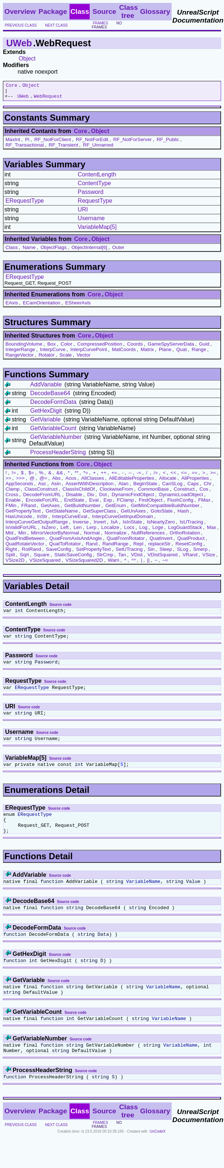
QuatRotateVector (24, 547)
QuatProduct (191, 541)
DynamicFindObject (133, 498)
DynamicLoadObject (181, 498)
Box (51, 347)
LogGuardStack (185, 530)
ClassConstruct (41, 492)
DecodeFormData (53, 405)
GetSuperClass (99, 514)
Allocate (167, 481)
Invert (100, 525)
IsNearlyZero (161, 525)
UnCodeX (157, 1158)
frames (100, 23)
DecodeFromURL (42, 498)
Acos (71, 481)
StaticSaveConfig (73, 558)
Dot (103, 498)
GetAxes (50, 508)
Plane (165, 352)
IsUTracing (191, 525)
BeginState (145, 487)
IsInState (132, 525)
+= (114, 476)
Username (91, 221)
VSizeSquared (44, 563)
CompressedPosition (99, 347)
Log (143, 530)
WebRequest (48, 99)
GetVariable (45, 423)
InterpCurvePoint (88, 352)
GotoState (162, 514)
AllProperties (195, 481)
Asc (42, 487)
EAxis (11, 306)
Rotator (46, 358)
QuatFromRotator (126, 541)
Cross (11, 498)
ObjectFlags (54, 250)
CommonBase (153, 492)
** (76, 476)
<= (184, 476)
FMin (10, 508)
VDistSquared (163, 558)
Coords (135, 347)
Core (11, 86)
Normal (92, 536)
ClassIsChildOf (79, 492)
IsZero (49, 530)
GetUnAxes (133, 514)
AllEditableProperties (131, 481)
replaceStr (159, 547)
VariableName (143, 897)
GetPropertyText (23, 514)
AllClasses (92, 481)
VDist (137, 558)
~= (165, 563)
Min (22, 536)
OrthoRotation (185, 536)
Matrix (147, 352)
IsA (114, 525)
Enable (13, 503)
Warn (113, 563)
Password (90, 195)
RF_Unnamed (98, 148)
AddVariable (46, 388)
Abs (56, 481)
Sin (151, 552)
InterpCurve (53, 352)
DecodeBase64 (50, 396)
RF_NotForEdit (92, 142)
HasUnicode (18, 519)
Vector (83, 358)
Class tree (128, 11)
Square (41, 558)
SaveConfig (58, 552)
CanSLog (172, 487)
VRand (190, 558)
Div (90, 498)
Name (29, 250)
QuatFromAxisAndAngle (75, 541)
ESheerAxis (78, 306)
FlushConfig (180, 503)
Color (66, 347)
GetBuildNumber (82, 508)
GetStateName (62, 514)
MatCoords (124, 352)
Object (27, 58)
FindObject (150, 503)
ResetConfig (188, 547)
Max (211, 530)
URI (83, 213)
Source (104, 11)
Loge (157, 530)
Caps (193, 487)
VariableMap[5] (97, 230)
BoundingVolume (23, 347)
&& (59, 476)
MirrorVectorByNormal (55, 536)
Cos (203, 492)
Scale (66, 358)
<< (173, 476)
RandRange (115, 547)
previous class (21, 25)
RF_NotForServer (132, 142)
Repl (138, 547)
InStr (42, 519)
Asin (56, 487)
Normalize (116, 536)
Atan (123, 487)
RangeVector (19, 358)
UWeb (19, 43)
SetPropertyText (93, 552)
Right (11, 552)
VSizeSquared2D (84, 563)
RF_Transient (63, 148)
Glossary (155, 11)
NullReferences (148, 536)
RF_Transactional (24, 148)
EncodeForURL (42, 503)
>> (8, 481)
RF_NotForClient (52, 142)
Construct (184, 492)
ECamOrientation (41, 306)
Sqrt (24, 558)
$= (31, 476)
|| (148, 563)
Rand (91, 547)
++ (104, 476)
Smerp (200, 552)
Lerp (92, 530)
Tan (122, 558)
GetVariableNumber (56, 440)
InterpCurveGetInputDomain (122, 519)
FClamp (125, 503)
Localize (110, 530)
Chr (207, 487)
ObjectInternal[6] (89, 250)
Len (78, 530)
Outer (118, 250)
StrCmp (105, 558)
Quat (181, 352)
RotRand (31, 552)
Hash (183, 514)
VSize (208, 558)
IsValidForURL (21, 530)
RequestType (95, 204)
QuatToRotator (65, 547)
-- (130, 476)
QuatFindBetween (25, 541)
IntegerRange (20, 352)
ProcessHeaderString (58, 455)
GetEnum (115, 508)
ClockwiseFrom (116, 492)
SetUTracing (129, 552)
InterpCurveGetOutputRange (36, 525)
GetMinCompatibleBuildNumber (165, 508)
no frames (107, 25)
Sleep (166, 552)
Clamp (12, 492)
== (195, 476)
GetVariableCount (53, 431)
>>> (20, 481)
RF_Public (168, 142)
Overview (20, 11)
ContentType (94, 186)
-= (139, 476)
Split (10, 558)
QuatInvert (161, 541)
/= (156, 476)
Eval (93, 503)
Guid (204, 347)
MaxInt (12, 142)
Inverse (81, 525)
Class (11, 250)
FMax (204, 503)
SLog (182, 552)
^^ (133, 563)
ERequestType (24, 204)
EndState (74, 503)
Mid (9, 536)
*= (85, 476)
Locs (129, 530)
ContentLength (97, 178)
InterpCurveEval (69, 519)
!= (14, 476)
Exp (108, 503)
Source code (60, 608)
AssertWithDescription (89, 487)
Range (199, 352)
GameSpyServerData (171, 347)
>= (213, 476)
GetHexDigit (46, 414)
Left (64, 530)
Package (52, 11)
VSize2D (15, 563)
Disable (74, 498)
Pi (27, 142)
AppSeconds (19, 487)
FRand (28, 508)
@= (43, 481)
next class (56, 25)
